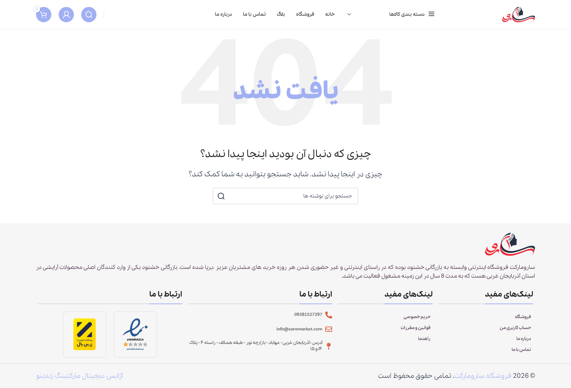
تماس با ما (521, 353)
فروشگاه (523, 321)
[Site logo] (518, 15)
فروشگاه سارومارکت (482, 379)
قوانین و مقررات (415, 332)
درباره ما (523, 343)
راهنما (424, 343)
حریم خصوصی (416, 321)
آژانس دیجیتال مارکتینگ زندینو (79, 379)
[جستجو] (89, 16)
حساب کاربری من (515, 332)
